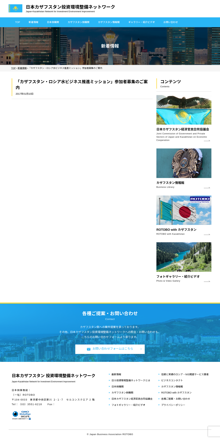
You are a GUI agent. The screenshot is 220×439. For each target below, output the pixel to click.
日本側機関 (53, 22)
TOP (17, 22)
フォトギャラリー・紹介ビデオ (128, 405)
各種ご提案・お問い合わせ (175, 398)
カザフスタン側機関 (78, 22)
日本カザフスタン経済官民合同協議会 (132, 398)
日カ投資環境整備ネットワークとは (131, 380)
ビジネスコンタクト (172, 380)
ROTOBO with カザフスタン (176, 392)
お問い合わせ (170, 22)
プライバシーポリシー (173, 405)
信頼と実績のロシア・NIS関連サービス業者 (184, 374)
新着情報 (33, 22)
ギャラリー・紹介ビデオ (141, 22)
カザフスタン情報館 (109, 22)
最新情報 (116, 374)
